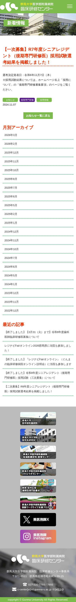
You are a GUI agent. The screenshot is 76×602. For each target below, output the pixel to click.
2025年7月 (10, 187)
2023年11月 (11, 301)
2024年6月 (10, 266)
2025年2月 (10, 213)
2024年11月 (11, 240)
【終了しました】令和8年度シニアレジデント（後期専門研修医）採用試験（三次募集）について (37, 375)
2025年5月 (10, 205)
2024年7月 (10, 257)
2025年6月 (10, 196)
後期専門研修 (27, 100)
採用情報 (44, 100)
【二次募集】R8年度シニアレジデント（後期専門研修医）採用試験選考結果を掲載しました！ (36, 389)
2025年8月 (10, 178)
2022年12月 (11, 310)
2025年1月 (10, 222)
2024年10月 (11, 249)
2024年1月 (10, 284)
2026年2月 (10, 143)
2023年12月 (11, 292)
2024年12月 (11, 231)
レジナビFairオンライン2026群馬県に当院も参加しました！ (37, 348)
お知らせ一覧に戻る (38, 115)
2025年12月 (11, 152)
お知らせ (10, 100)
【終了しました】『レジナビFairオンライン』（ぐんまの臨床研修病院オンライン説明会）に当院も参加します (37, 362)
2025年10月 (11, 170)
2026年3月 (10, 134)
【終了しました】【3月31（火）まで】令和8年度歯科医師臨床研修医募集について (36, 334)
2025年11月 (11, 161)
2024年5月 (10, 275)
